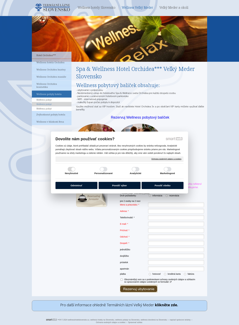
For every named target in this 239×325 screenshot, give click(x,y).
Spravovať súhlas (135, 322)
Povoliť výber (119, 185)
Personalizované (103, 173)
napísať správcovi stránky (180, 320)
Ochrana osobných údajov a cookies (166, 159)
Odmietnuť (76, 185)
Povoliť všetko (163, 185)
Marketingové (167, 173)
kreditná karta (174, 274)
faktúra (191, 274)
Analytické (135, 173)
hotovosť (156, 274)
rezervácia (174, 195)
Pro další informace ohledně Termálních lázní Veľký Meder (119, 304)
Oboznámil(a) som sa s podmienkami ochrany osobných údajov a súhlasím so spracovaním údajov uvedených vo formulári (159, 280)
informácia (157, 195)
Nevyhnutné (71, 173)
